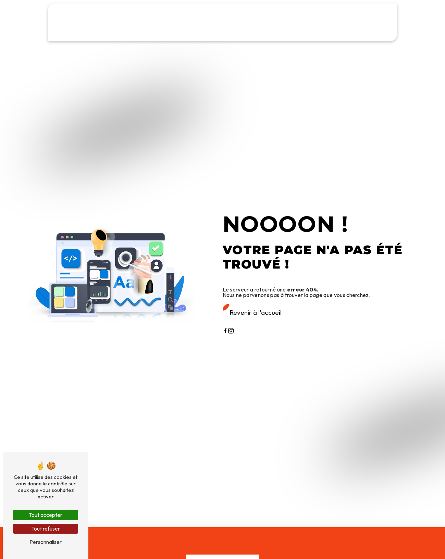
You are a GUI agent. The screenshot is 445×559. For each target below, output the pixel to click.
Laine (233, 32)
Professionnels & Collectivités (278, 32)
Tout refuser (45, 528)
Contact (365, 32)
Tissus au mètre (98, 32)
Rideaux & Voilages (143, 32)
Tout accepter (45, 514)
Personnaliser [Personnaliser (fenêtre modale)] (45, 541)
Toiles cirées (183, 32)
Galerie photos (334, 32)
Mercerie (212, 32)
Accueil (67, 32)
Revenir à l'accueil (256, 312)
